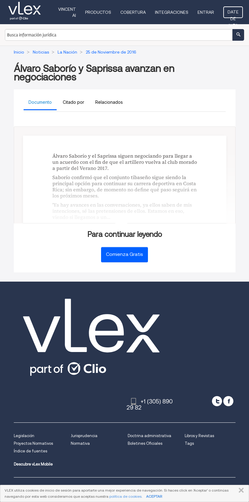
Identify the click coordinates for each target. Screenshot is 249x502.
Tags (189, 443)
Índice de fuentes (30, 451)
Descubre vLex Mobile (33, 464)
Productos (98, 12)
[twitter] (217, 401)
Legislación (24, 435)
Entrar (206, 12)
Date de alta (233, 13)
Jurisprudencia (84, 435)
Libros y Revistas (199, 435)
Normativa (80, 443)
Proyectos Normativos (33, 443)
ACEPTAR (154, 496)
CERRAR (240, 490)
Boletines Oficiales (145, 443)
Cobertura (133, 12)
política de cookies (125, 496)
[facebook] (228, 401)
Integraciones (171, 12)
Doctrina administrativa (149, 435)
